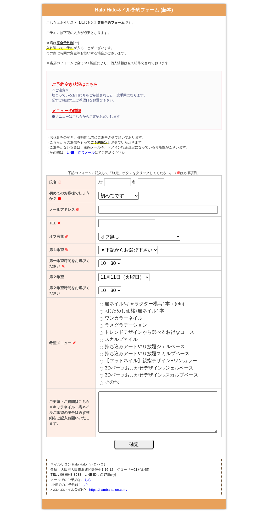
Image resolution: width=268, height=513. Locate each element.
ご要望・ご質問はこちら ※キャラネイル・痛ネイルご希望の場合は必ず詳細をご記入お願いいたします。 (69, 412)
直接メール (86, 152)
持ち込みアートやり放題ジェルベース (145, 346)
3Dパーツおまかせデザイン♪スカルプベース (151, 375)
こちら (86, 480)
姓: (100, 182)
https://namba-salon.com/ (108, 490)
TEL (55, 223)
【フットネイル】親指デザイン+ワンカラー (151, 360)
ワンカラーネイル (123, 318)
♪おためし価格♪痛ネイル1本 (134, 310)
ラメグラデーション (126, 325)
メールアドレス (64, 209)
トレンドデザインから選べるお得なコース (149, 332)
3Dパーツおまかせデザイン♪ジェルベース (149, 368)
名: (134, 182)
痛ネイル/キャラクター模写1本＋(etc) (144, 303)
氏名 (55, 182)
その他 (112, 382)
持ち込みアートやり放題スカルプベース (147, 353)
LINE (70, 152)
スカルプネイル (121, 339)
